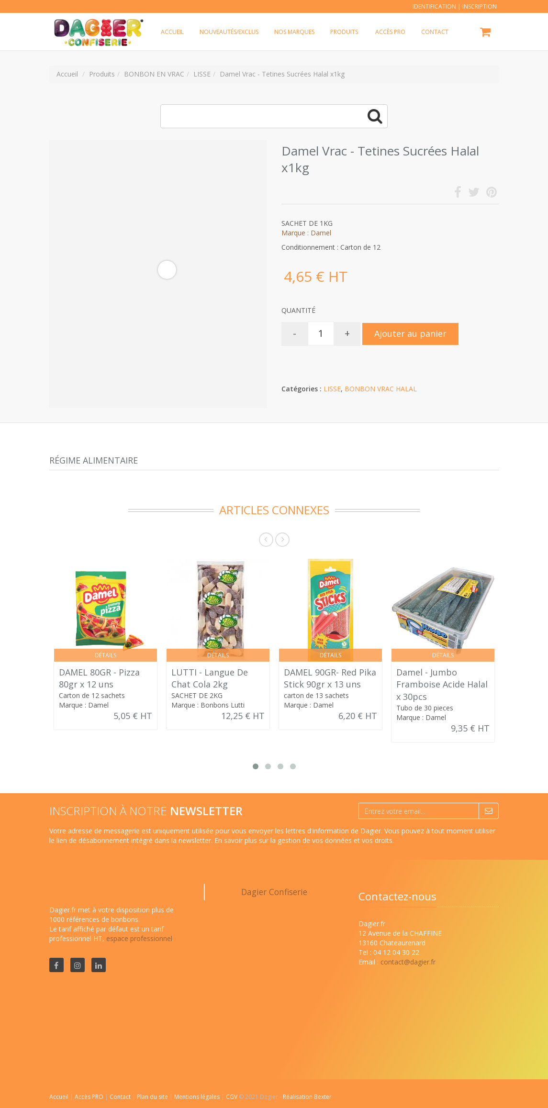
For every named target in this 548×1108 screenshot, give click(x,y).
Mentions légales (197, 1097)
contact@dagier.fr (408, 961)
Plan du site (153, 1097)
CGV (232, 1097)
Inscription (479, 6)
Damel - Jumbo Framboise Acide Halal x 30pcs (442, 684)
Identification (434, 6)
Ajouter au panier (410, 333)
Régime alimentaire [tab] (93, 460)
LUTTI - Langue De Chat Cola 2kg (209, 678)
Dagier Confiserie (274, 891)
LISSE (332, 388)
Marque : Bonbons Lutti (208, 704)
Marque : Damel (306, 232)
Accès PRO (90, 1097)
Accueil (58, 1097)
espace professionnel (139, 938)
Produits (344, 32)
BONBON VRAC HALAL (381, 388)
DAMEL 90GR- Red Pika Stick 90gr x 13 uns (330, 678)
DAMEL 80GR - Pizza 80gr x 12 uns (99, 678)
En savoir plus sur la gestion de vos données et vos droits (303, 840)
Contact (121, 1097)
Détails (105, 655)
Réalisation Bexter (307, 1097)
